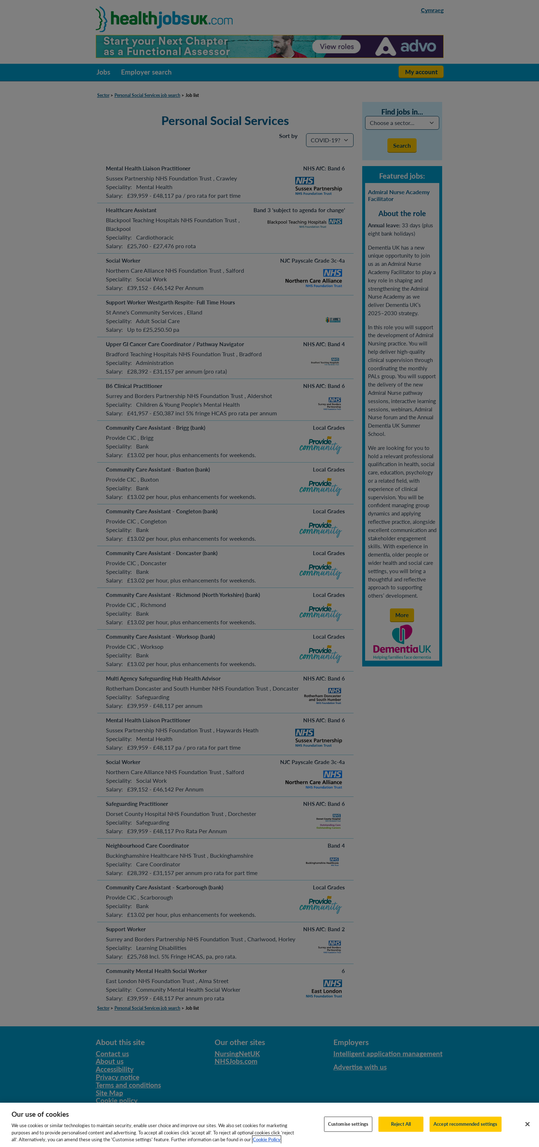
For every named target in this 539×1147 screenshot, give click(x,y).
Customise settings (348, 1133)
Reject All (401, 1133)
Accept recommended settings (466, 1133)
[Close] (527, 1134)
